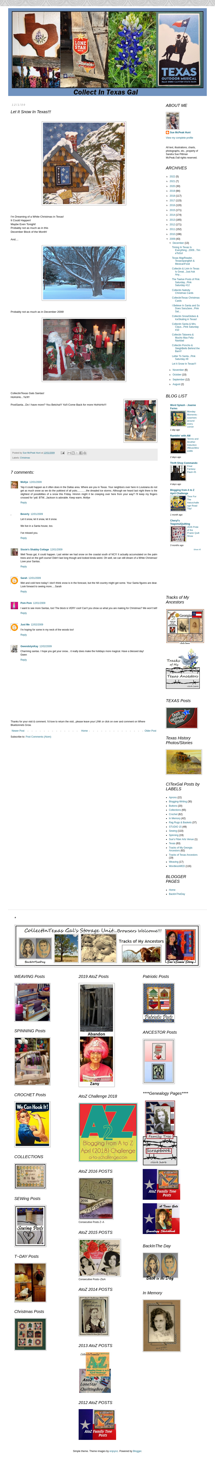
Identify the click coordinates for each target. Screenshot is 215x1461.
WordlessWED (177, 866)
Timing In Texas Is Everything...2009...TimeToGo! (186, 250)
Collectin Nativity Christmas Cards (182, 291)
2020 (173, 186)
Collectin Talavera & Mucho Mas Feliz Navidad (183, 337)
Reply (23, 502)
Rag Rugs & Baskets (180, 822)
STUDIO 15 (175, 826)
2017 (173, 200)
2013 (173, 219)
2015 (173, 210)
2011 (173, 229)
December (179, 243)
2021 (173, 181)
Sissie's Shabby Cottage (34, 549)
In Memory (175, 818)
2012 (173, 224)
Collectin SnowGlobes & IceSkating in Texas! (185, 317)
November (179, 369)
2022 (173, 176)
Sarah (23, 578)
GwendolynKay (29, 646)
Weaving (173, 861)
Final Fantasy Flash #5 (191, 469)
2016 (173, 205)
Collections (175, 810)
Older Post (150, 730)
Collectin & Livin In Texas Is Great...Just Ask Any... (185, 271)
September (179, 379)
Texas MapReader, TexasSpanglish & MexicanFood (183, 261)
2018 (173, 195)
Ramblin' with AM (180, 435)
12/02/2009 (37, 624)
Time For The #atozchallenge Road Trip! (193, 502)
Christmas (25, 457)
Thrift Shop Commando (183, 463)
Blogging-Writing (178, 801)
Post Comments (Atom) (38, 736)
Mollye (24, 482)
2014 (173, 214)
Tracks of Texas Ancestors (183, 854)
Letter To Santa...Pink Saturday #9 (184, 357)
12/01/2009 (35, 482)
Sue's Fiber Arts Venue (181, 839)
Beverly (24, 514)
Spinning (174, 835)
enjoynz (114, 1451)
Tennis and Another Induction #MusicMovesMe (193, 445)
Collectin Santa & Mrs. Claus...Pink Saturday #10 (185, 327)
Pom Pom (26, 603)
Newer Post (18, 730)
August (177, 384)
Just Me (25, 624)
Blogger (137, 1451)
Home (84, 730)
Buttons (173, 805)
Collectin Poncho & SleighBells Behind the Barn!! (186, 348)
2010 (173, 234)
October (177, 374)
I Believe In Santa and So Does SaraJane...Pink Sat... (186, 308)
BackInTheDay (177, 894)
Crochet (173, 814)
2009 (173, 238)
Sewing (173, 830)
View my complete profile (179, 137)
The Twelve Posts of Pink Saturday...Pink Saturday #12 (186, 282)
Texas (172, 843)
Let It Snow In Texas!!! (184, 363)
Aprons (173, 797)
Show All (197, 550)
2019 (173, 190)
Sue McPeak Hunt (180, 132)
